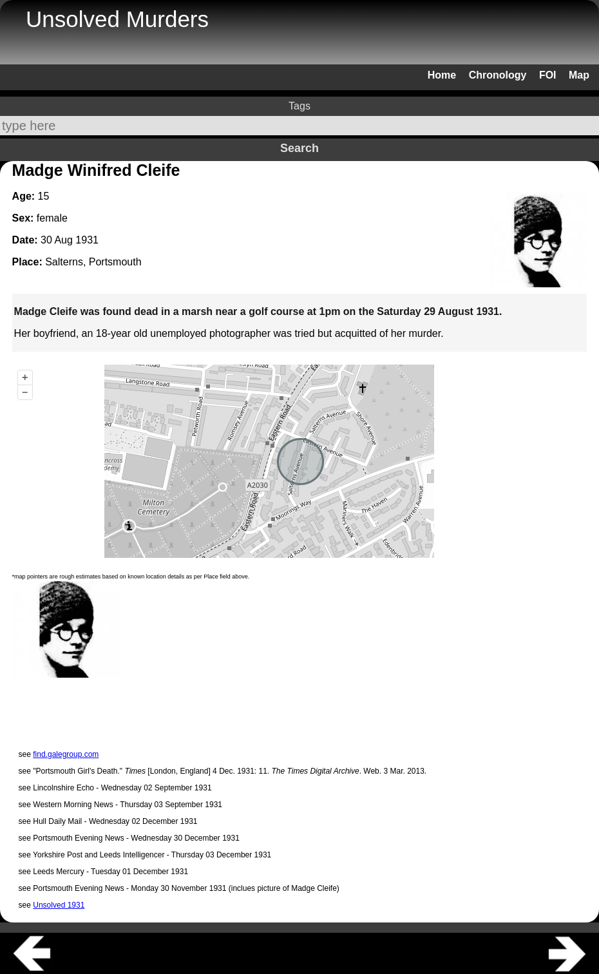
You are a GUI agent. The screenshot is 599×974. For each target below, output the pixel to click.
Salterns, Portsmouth (93, 261)
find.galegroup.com (66, 754)
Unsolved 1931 (58, 905)
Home (442, 75)
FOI (547, 75)
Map (579, 75)
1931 (87, 239)
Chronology (498, 75)
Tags (299, 105)
